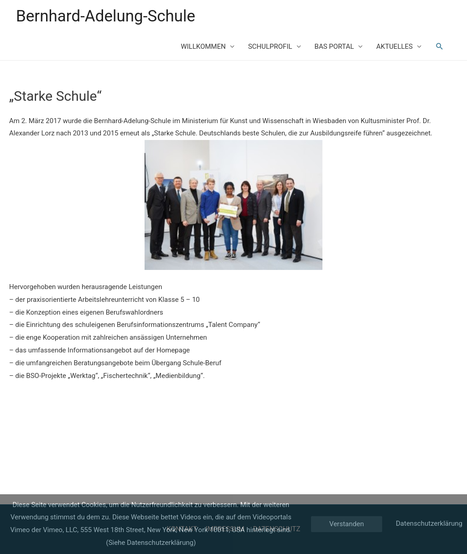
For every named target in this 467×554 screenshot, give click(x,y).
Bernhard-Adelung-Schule (105, 16)
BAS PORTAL (334, 46)
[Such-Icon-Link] (439, 46)
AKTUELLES (394, 46)
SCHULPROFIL (270, 46)
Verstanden (346, 524)
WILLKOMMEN (203, 46)
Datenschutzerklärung (429, 523)
